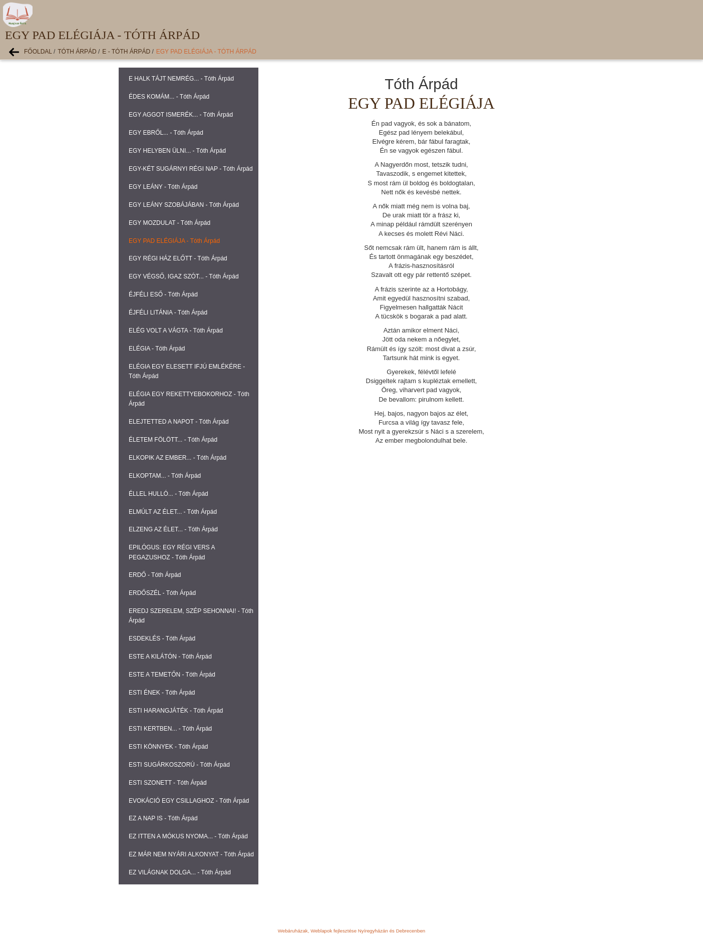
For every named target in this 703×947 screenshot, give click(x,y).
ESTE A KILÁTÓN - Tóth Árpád (170, 656)
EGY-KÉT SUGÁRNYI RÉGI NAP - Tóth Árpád (191, 168)
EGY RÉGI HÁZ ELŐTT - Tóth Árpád (178, 258)
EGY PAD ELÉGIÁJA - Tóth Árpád (206, 51)
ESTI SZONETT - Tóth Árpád (168, 782)
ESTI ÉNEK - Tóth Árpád (162, 692)
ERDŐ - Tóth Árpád (155, 574)
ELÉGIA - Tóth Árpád (157, 348)
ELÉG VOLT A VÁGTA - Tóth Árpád (176, 330)
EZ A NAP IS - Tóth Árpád (163, 818)
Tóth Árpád (77, 51)
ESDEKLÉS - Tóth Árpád (162, 638)
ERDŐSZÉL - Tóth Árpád (162, 592)
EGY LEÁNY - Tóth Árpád (163, 186)
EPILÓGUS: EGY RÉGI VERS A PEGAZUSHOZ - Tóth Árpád (172, 552)
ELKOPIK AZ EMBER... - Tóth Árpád (177, 457)
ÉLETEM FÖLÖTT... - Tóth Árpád (173, 439)
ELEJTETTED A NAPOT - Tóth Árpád (179, 421)
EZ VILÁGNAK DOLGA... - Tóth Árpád (180, 872)
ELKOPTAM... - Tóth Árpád (165, 475)
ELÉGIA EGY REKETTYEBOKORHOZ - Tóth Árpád (189, 399)
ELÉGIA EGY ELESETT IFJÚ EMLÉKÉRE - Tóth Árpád (187, 371)
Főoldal (38, 51)
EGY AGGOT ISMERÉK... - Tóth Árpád (181, 114)
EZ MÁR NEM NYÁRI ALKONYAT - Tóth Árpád (191, 854)
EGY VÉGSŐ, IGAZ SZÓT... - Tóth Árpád (184, 276)
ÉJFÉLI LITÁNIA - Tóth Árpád (168, 312)
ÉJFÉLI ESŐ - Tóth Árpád (163, 294)
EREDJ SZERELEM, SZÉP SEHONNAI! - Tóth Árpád (191, 615)
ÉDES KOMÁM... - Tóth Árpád (169, 96)
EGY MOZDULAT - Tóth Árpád (169, 222)
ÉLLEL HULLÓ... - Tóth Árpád (168, 493)
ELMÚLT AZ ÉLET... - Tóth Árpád (173, 511)
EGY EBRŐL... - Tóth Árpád (166, 132)
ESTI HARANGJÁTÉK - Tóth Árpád (176, 710)
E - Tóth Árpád (126, 51)
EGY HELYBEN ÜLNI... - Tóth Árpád (177, 150)
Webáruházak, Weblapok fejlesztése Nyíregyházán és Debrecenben (351, 930)
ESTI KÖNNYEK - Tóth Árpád (168, 746)
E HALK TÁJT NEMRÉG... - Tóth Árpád (181, 78)
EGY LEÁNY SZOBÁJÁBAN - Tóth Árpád (184, 204)
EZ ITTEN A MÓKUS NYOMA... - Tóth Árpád (188, 836)
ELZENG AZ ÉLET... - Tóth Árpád (173, 529)
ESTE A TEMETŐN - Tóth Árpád (172, 674)
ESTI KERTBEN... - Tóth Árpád (170, 728)
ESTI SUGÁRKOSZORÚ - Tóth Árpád (179, 764)
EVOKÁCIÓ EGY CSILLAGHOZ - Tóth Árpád (189, 800)
